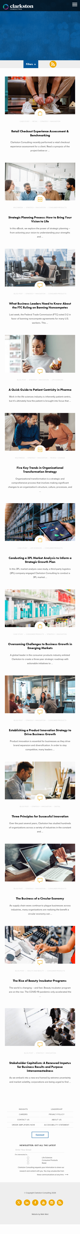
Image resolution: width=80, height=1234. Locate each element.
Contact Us (23, 1129)
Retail (35, 121)
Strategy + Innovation (50, 121)
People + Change (57, 466)
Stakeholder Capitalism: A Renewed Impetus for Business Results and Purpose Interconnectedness (40, 1076)
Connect (40, 1144)
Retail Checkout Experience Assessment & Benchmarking (40, 133)
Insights (23, 1118)
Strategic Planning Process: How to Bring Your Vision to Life (40, 219)
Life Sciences (57, 384)
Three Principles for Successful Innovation (40, 825)
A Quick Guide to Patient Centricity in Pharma (40, 396)
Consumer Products (58, 208)
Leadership (57, 1118)
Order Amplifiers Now (23, 1134)
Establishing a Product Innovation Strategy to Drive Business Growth (40, 741)
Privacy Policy (57, 1124)
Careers (23, 1124)
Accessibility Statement (57, 1134)
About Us (57, 1129)
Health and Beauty (35, 980)
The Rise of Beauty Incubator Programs (40, 990)
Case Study (25, 121)
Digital (57, 815)
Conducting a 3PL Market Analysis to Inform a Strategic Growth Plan (40, 568)
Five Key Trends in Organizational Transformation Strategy (40, 478)
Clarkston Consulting (18, 7)
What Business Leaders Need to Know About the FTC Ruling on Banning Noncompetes (40, 308)
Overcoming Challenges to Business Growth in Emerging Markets (40, 655)
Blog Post (18, 294)
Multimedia (18, 208)
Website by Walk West (40, 1224)
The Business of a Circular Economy (40, 907)
